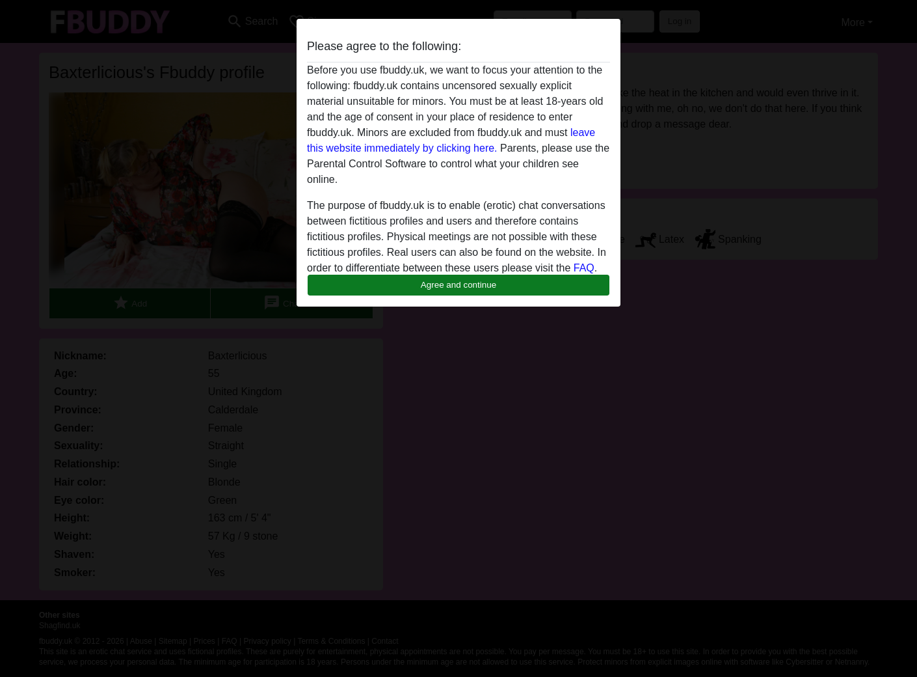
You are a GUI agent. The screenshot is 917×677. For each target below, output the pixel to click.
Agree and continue (458, 285)
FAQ (584, 267)
